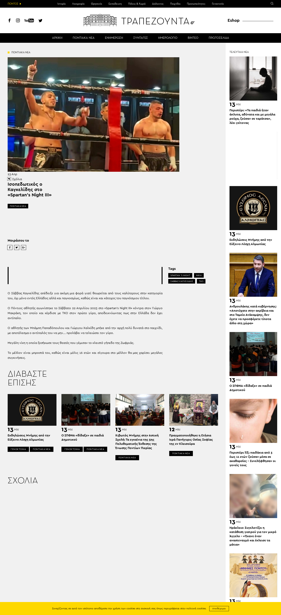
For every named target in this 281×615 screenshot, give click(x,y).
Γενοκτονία (218, 3)
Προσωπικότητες (196, 3)
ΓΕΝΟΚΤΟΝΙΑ (18, 449)
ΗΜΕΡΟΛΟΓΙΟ (167, 37)
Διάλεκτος (158, 3)
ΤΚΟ (201, 281)
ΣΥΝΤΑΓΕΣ (140, 37)
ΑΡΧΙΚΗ (57, 37)
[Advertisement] (85, 275)
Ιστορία (61, 3)
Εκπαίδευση (115, 3)
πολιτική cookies (196, 608)
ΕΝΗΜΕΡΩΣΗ (114, 37)
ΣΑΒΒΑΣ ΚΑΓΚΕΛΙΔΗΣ (181, 281)
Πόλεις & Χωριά (137, 3)
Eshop (234, 20)
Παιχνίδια (175, 3)
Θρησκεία (96, 3)
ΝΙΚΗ (199, 275)
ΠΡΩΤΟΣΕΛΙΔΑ (219, 37)
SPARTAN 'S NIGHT (180, 275)
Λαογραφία (78, 3)
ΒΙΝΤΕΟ (193, 37)
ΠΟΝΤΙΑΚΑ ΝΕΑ (84, 37)
